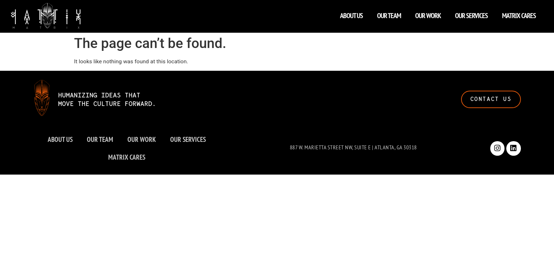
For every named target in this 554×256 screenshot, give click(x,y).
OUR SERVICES (471, 13)
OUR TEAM (389, 13)
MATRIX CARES (519, 13)
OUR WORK (428, 13)
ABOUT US (351, 13)
